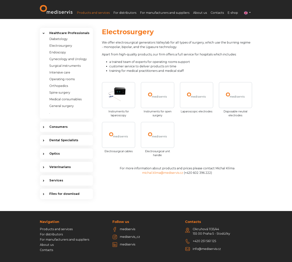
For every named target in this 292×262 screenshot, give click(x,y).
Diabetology (58, 39)
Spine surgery (59, 92)
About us (200, 13)
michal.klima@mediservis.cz (162, 173)
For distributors (124, 13)
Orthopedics (58, 86)
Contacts (217, 13)
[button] (247, 13)
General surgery (61, 106)
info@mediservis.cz (207, 249)
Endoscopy (57, 52)
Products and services (93, 13)
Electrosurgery (60, 45)
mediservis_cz (130, 237)
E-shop (233, 13)
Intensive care (59, 72)
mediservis (127, 229)
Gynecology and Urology (68, 59)
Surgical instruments (65, 66)
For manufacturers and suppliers (164, 13)
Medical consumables (65, 99)
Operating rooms (62, 79)
